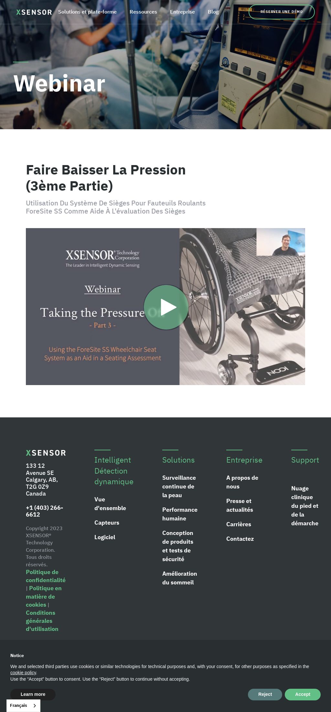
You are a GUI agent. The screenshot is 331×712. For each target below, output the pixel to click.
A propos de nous (242, 482)
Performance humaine (180, 514)
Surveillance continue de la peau (179, 486)
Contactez (240, 538)
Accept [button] (302, 694)
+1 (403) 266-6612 (44, 511)
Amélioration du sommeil (179, 578)
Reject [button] (265, 694)
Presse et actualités (239, 505)
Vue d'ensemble (110, 504)
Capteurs (106, 522)
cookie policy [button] (23, 672)
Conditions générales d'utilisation (42, 621)
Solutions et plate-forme (87, 11)
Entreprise (182, 11)
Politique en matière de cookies (44, 596)
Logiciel (104, 537)
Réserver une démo (282, 11)
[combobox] (23, 705)
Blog (213, 11)
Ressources (143, 11)
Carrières (238, 524)
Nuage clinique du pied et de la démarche (304, 506)
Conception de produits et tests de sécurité (177, 546)
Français (18, 705)
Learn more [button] (33, 694)
